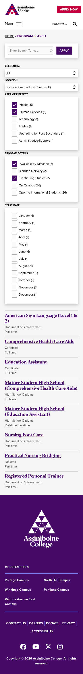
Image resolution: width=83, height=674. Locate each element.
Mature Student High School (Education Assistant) (34, 411)
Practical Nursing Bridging (33, 455)
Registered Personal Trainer (34, 476)
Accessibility (42, 631)
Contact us (16, 623)
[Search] (74, 24)
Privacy (68, 623)
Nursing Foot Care (24, 434)
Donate (52, 623)
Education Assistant (26, 362)
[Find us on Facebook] (23, 648)
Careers (36, 623)
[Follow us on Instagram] (60, 648)
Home (9, 36)
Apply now (69, 9)
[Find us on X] (48, 648)
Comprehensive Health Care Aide (39, 341)
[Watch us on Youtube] (35, 648)
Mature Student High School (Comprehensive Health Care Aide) (41, 385)
